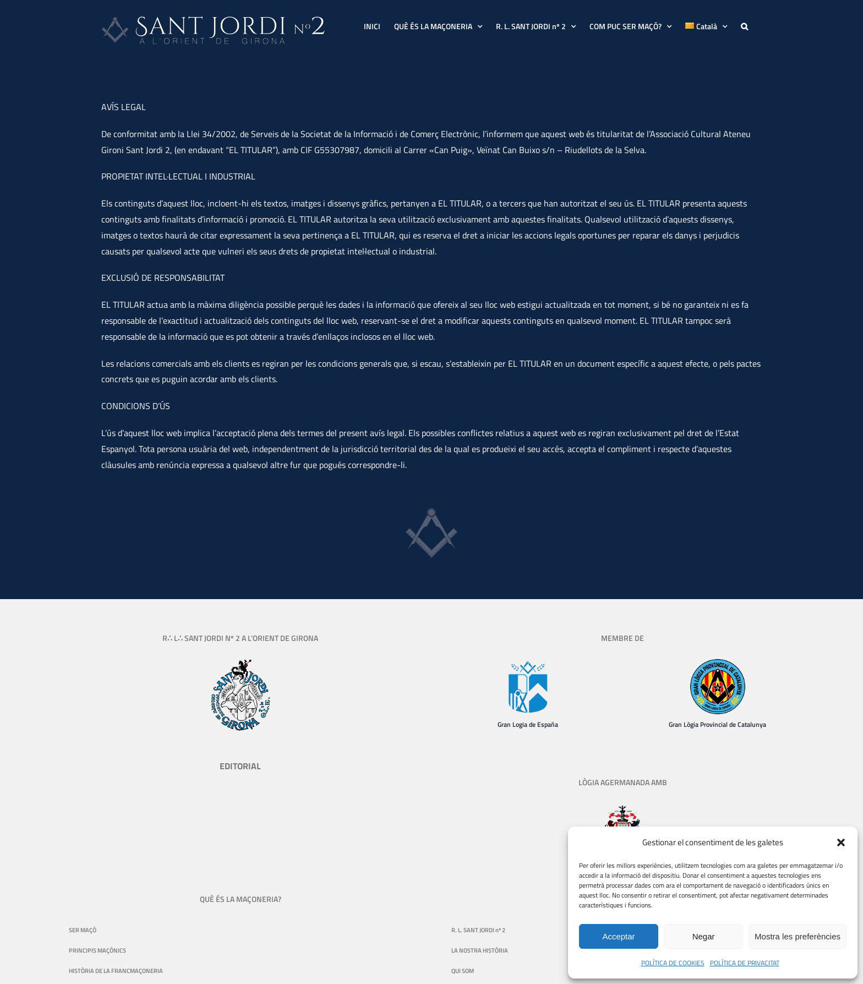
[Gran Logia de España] (527, 663)
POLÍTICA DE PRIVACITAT (744, 963)
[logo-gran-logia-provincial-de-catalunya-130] (717, 663)
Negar (703, 936)
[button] (840, 842)
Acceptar (618, 936)
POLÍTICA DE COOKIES (672, 963)
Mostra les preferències (797, 936)
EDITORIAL (240, 766)
